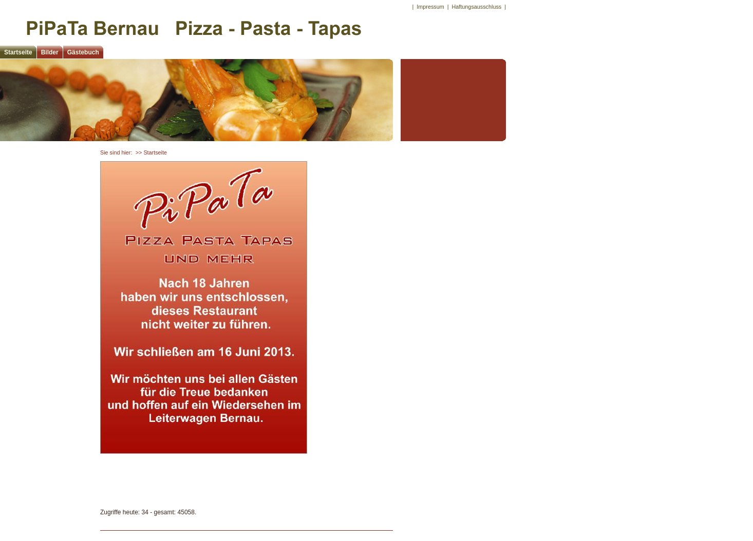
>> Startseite (151, 152)
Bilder (50, 52)
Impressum (430, 7)
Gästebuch (83, 52)
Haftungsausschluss (477, 7)
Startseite (18, 52)
